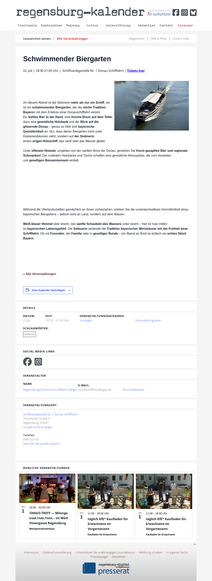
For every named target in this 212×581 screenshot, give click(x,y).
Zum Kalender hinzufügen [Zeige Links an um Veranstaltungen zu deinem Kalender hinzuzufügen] (48, 290)
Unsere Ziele (181, 38)
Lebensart (29, 334)
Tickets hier (136, 71)
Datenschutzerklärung (57, 552)
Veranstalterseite (133, 390)
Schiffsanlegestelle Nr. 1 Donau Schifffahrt (50, 414)
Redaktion (146, 25)
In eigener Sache (177, 552)
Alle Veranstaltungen (72, 38)
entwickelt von (159, 12)
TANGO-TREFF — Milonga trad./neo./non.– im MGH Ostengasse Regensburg (48, 518)
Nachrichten (51, 25)
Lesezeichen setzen (37, 38)
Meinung (73, 25)
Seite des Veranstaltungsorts (41, 443)
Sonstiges (86, 320)
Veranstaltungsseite (148, 320)
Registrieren (137, 38)
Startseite (27, 25)
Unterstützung (118, 25)
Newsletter (119, 556)
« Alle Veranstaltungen (39, 274)
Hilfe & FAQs (159, 38)
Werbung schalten (150, 552)
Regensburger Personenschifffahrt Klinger (50, 390)
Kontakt (166, 25)
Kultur (92, 25)
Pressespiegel (99, 556)
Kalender (185, 25)
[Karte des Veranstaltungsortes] (134, 432)
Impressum (31, 552)
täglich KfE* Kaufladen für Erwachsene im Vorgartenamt (108, 524)
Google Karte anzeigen (37, 427)
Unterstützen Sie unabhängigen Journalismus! (105, 552)
